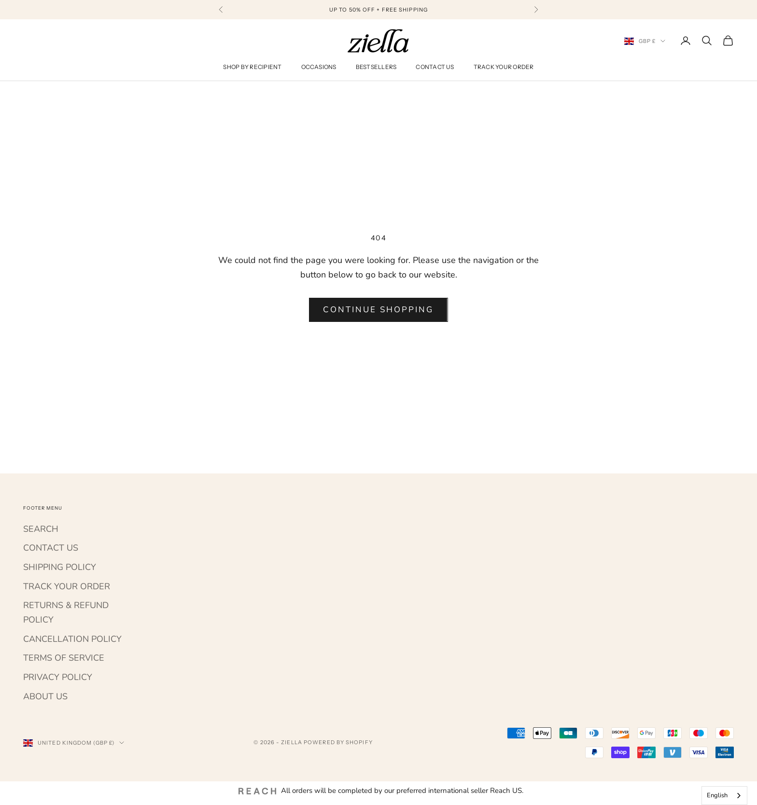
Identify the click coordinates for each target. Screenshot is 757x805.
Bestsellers (376, 66)
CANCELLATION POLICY (72, 639)
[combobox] (724, 795)
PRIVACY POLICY (57, 677)
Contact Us (435, 66)
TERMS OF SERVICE (63, 658)
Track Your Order (504, 66)
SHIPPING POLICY (59, 567)
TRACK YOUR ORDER (66, 586)
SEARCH (40, 529)
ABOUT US (45, 696)
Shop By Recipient (252, 66)
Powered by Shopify (338, 742)
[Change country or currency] (645, 41)
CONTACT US (50, 548)
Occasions (318, 66)
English (717, 795)
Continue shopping (378, 309)
